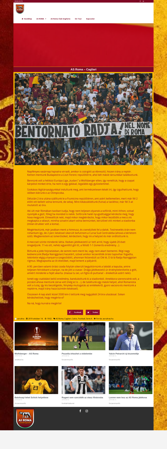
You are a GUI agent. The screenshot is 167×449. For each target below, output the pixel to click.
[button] (138, 1)
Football (81, 318)
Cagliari (67, 318)
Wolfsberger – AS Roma (26, 354)
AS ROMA (41, 19)
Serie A (89, 318)
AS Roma (59, 318)
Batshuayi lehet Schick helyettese (31, 397)
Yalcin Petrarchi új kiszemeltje (124, 354)
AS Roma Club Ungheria (60, 19)
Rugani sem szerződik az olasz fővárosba (82, 397)
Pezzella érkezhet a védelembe (77, 354)
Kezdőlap (27, 19)
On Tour (78, 19)
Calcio (74, 318)
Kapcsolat (90, 19)
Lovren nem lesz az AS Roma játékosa (128, 397)
